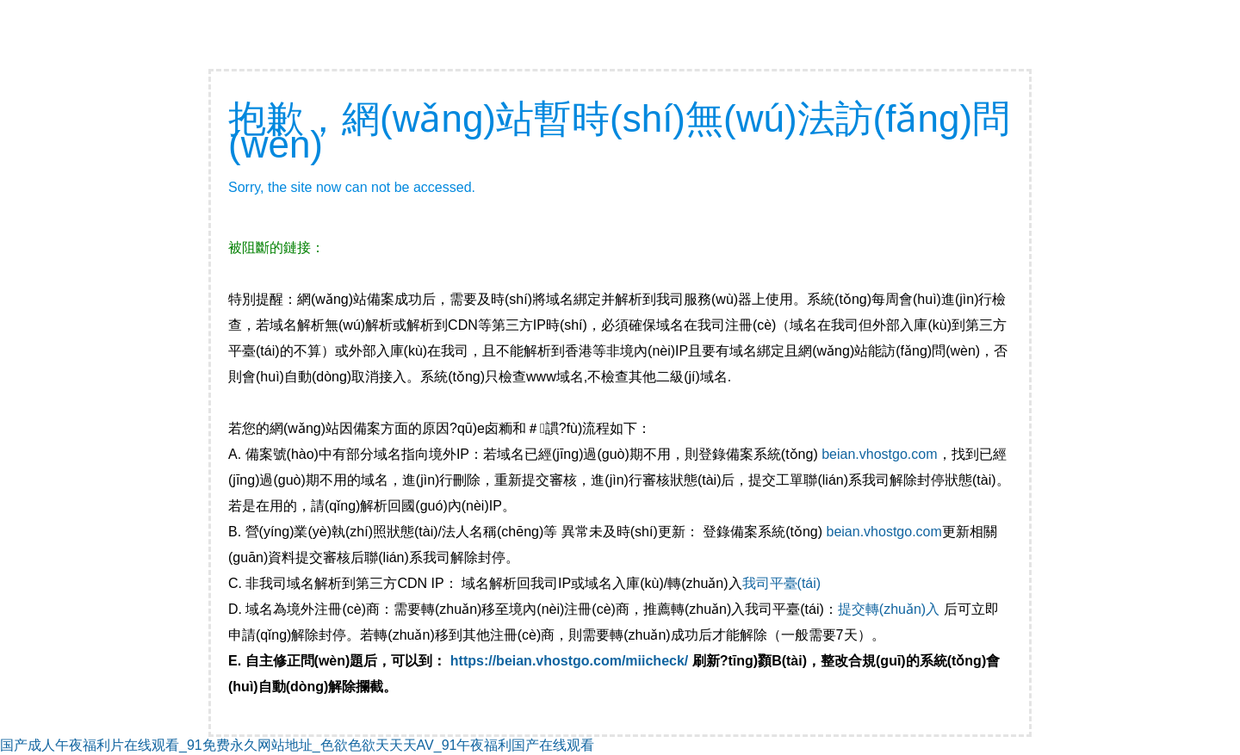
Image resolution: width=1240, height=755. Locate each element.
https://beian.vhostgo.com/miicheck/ (569, 660)
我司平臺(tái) (783, 583)
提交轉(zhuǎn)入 (888, 609)
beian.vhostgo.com (879, 454)
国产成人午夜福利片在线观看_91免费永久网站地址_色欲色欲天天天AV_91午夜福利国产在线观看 (297, 745)
